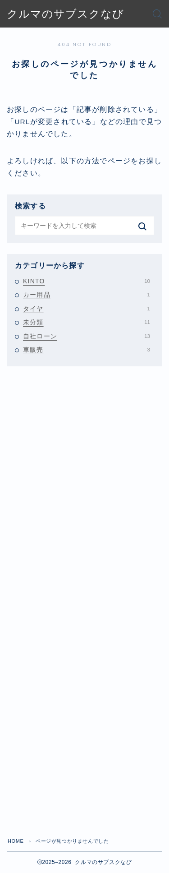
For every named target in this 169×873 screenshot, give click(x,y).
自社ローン (86, 336)
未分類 (86, 322)
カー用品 (86, 294)
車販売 (86, 349)
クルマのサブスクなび (65, 14)
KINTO (86, 281)
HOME (15, 841)
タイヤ (86, 308)
